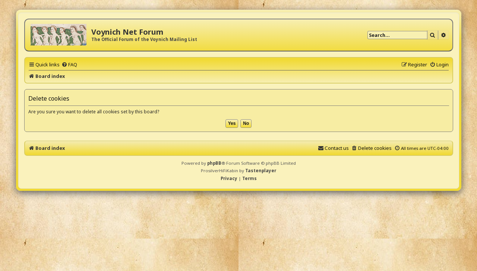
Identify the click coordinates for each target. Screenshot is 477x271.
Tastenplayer (260, 170)
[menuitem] (69, 64)
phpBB (214, 163)
